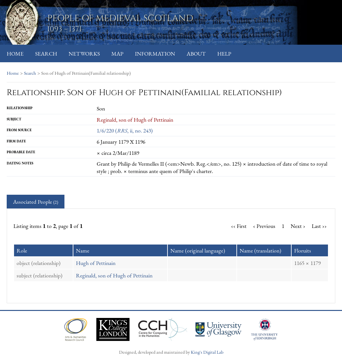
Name (82, 250)
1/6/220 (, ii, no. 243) (125, 130)
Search (46, 53)
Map (117, 53)
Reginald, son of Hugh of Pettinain (114, 275)
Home (15, 53)
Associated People (35, 201)
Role (22, 250)
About (196, 53)
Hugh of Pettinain (95, 263)
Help (224, 53)
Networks (84, 53)
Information (155, 53)
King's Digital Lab (207, 352)
